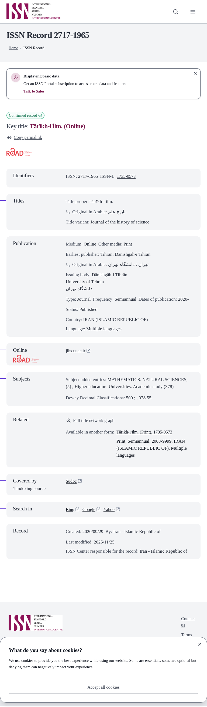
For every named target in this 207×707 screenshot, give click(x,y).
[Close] (200, 644)
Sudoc (71, 482)
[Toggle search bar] (175, 11)
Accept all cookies (103, 687)
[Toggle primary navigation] (193, 11)
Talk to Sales (34, 91)
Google (89, 510)
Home (13, 48)
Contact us (187, 623)
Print (127, 244)
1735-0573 (127, 176)
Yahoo (110, 510)
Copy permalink (25, 137)
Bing (70, 510)
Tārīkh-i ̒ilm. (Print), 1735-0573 (145, 432)
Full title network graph (91, 421)
